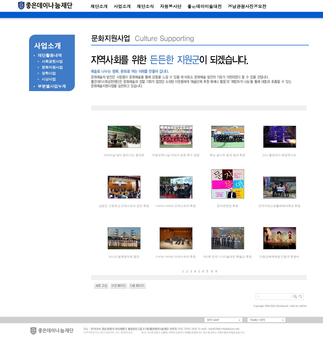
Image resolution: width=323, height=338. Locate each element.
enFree (303, 305)
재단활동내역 (50, 55)
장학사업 (49, 73)
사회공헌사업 (52, 61)
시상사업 (49, 79)
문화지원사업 (52, 67)
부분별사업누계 (52, 86)
